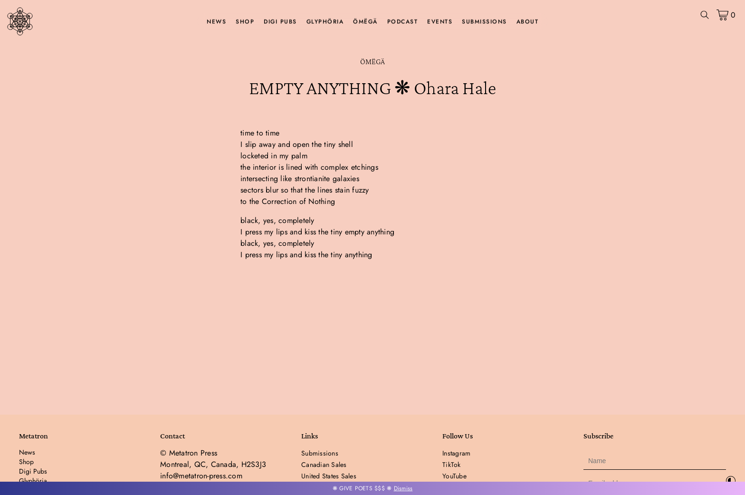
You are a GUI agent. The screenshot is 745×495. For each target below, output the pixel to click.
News (216, 22)
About (527, 22)
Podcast (402, 22)
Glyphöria (325, 22)
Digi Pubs (280, 22)
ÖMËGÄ (365, 22)
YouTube (454, 476)
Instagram (456, 453)
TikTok (451, 464)
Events (439, 22)
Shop (245, 22)
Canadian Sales (324, 464)
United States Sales (328, 476)
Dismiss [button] (403, 488)
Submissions (484, 22)
